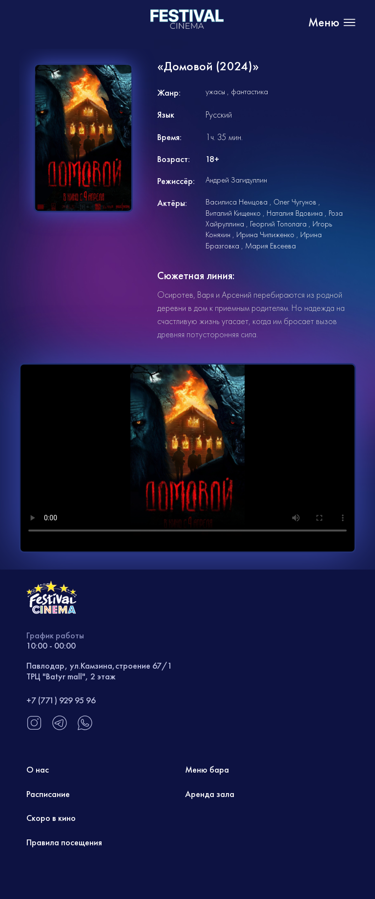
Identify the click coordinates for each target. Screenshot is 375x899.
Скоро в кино (51, 817)
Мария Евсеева (270, 246)
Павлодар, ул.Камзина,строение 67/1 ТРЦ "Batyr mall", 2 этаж (99, 671)
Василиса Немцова (237, 202)
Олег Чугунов (294, 202)
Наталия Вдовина (295, 213)
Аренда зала (209, 793)
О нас (37, 769)
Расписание (48, 793)
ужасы (215, 91)
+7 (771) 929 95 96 (61, 700)
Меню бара (207, 769)
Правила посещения (64, 842)
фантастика (249, 91)
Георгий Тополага (278, 224)
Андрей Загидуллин (236, 180)
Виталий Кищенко (233, 213)
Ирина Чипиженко (265, 234)
